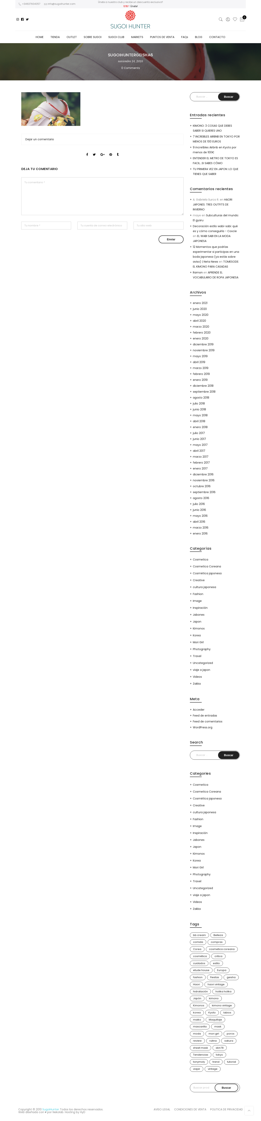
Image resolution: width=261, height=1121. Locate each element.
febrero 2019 (201, 374)
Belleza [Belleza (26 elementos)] (218, 935)
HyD (82, 1112)
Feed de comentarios (207, 721)
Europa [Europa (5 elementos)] (221, 970)
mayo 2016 (200, 516)
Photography (202, 649)
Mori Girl (198, 642)
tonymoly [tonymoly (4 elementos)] (199, 1062)
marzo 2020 (201, 327)
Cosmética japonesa (207, 573)
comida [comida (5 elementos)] (198, 942)
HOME (40, 37)
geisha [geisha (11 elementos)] (231, 977)
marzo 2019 (200, 368)
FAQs (184, 37)
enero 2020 (200, 338)
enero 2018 (200, 427)
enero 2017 (200, 468)
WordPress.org (202, 727)
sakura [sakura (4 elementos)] (228, 1041)
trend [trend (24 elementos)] (216, 1062)
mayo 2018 (200, 415)
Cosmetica (200, 559)
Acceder (198, 710)
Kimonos (199, 628)
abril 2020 (199, 321)
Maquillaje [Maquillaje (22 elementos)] (215, 1020)
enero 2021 (200, 303)
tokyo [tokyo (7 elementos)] (219, 1055)
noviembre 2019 (204, 350)
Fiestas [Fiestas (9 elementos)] (214, 977)
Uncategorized (203, 663)
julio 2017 (199, 433)
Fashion (198, 594)
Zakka (197, 684)
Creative (199, 580)
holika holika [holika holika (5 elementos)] (223, 991)
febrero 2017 (201, 463)
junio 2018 (199, 409)
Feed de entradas (205, 716)
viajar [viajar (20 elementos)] (196, 1069)
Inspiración (200, 608)
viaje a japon (201, 670)
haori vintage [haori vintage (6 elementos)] (216, 984)
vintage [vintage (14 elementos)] (212, 1069)
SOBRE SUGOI (92, 37)
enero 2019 (200, 380)
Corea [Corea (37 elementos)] (197, 949)
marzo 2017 (200, 457)
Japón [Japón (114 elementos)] (197, 998)
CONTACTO (217, 37)
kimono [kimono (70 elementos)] (214, 998)
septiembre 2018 (204, 392)
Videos (197, 677)
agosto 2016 (201, 498)
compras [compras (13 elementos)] (217, 942)
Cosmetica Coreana (207, 566)
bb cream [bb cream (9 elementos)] (199, 935)
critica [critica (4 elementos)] (218, 956)
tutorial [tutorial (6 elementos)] (231, 1062)
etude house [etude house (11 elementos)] (201, 970)
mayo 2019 (200, 356)
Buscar (226, 1087)
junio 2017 (199, 439)
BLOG (198, 37)
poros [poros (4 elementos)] (230, 1033)
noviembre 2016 (204, 480)
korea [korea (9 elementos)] (197, 1012)
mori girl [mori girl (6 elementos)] (214, 1033)
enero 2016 (200, 533)
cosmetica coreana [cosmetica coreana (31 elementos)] (222, 949)
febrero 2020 (202, 333)
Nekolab (58, 1112)
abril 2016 (199, 522)
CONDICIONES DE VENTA (190, 1109)
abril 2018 (199, 421)
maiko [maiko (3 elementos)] (197, 1020)
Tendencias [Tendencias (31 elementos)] (200, 1055)
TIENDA (55, 37)
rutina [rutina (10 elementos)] (213, 1041)
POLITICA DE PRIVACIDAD (226, 1109)
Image (197, 601)
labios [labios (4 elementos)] (227, 1012)
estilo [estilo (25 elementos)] (216, 963)
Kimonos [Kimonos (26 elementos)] (198, 1005)
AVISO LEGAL (162, 1109)
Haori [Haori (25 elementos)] (196, 984)
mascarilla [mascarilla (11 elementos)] (200, 1026)
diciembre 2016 (203, 474)
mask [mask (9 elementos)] (217, 1026)
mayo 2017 (200, 445)
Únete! (134, 6)
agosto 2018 (201, 398)
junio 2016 (199, 510)
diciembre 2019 (203, 344)
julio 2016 (199, 504)
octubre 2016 (202, 486)
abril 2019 (199, 362)
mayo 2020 (200, 315)
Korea (197, 635)
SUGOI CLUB (116, 37)
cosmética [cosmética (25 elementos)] (200, 956)
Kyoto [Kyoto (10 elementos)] (212, 1012)
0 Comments (130, 68)
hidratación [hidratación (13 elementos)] (200, 991)
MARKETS (137, 37)
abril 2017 (199, 451)
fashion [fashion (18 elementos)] (197, 977)
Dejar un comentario (39, 139)
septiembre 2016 (204, 492)
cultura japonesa (204, 587)
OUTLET (72, 37)
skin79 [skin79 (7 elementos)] (220, 1048)
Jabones (198, 615)
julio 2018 (199, 403)
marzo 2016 (200, 528)
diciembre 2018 (203, 386)
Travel (197, 656)
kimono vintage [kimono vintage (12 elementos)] (222, 1005)
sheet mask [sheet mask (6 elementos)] (200, 1048)
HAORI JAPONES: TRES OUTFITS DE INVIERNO (212, 204)
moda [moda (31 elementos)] (197, 1033)
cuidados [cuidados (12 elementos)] (199, 963)
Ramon (198, 272)
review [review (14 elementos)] (197, 1041)
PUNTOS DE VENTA (162, 37)
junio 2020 (200, 309)
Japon (197, 622)
